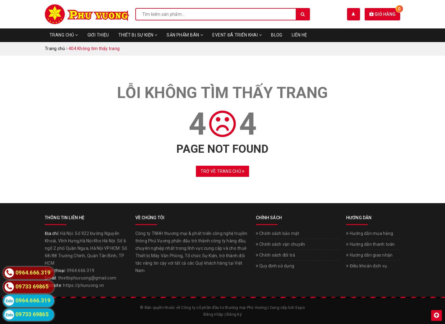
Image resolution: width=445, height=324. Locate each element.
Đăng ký (234, 314)
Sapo (300, 307)
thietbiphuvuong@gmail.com (87, 277)
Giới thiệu (98, 34)
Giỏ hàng (384, 14)
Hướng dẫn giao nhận (369, 255)
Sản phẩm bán (185, 34)
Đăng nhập (213, 314)
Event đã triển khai (237, 34)
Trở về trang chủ (223, 171)
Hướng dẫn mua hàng (369, 233)
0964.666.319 (80, 270)
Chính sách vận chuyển (280, 244)
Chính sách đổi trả (275, 255)
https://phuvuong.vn (83, 285)
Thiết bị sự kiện (138, 34)
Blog (276, 34)
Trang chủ (63, 34)
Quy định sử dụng (275, 265)
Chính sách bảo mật (277, 233)
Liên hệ (299, 34)
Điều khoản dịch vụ (366, 265)
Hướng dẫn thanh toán (370, 244)
